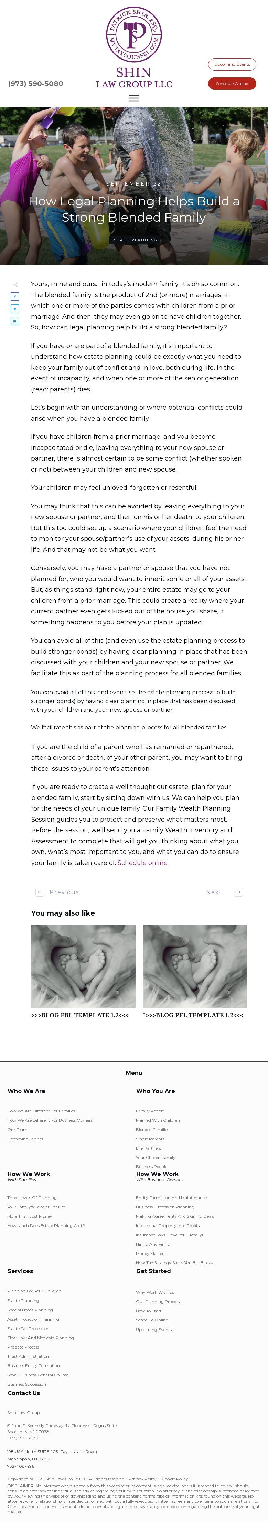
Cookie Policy (175, 1478)
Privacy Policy (142, 1478)
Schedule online (143, 863)
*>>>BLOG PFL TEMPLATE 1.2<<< (195, 975)
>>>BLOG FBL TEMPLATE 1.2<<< (83, 975)
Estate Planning (134, 239)
